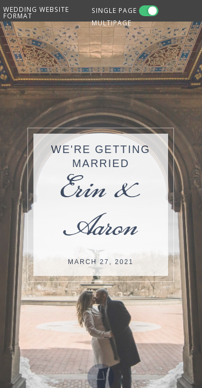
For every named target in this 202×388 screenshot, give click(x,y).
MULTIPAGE (111, 22)
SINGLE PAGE (114, 10)
